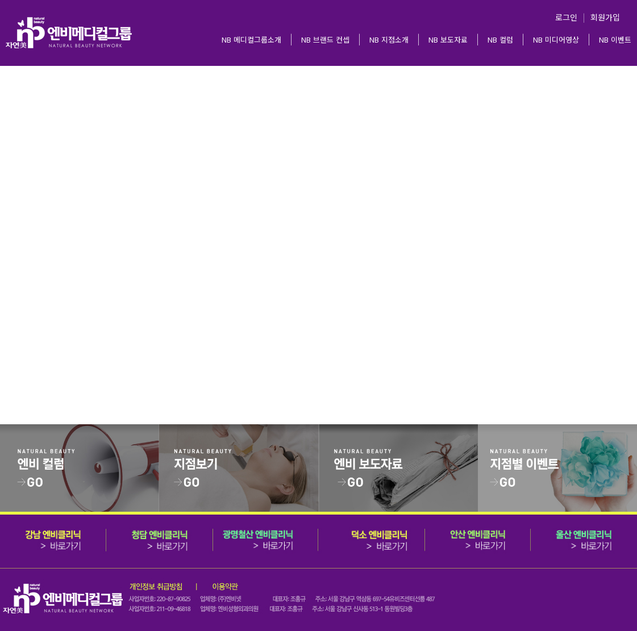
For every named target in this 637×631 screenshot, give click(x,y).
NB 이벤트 (615, 39)
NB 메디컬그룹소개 (251, 39)
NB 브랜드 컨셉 (325, 39)
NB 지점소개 (389, 39)
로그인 (566, 17)
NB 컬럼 (500, 39)
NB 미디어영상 (556, 39)
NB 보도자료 (448, 39)
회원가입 (605, 17)
